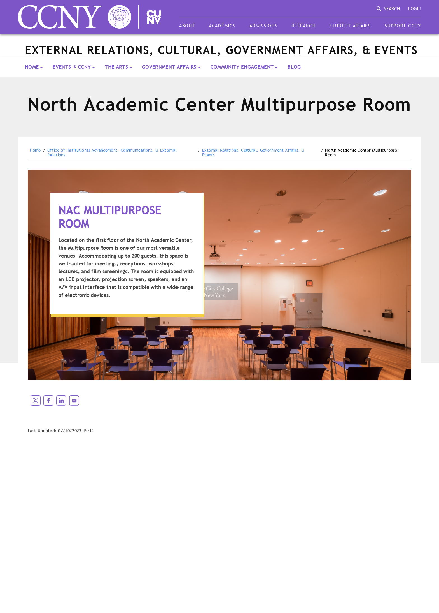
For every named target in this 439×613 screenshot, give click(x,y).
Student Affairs (350, 25)
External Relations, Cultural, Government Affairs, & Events (253, 153)
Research (303, 25)
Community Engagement (242, 67)
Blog (294, 67)
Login (414, 8)
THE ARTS (116, 67)
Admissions (263, 25)
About (187, 25)
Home (32, 67)
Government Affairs (169, 67)
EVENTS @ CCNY (72, 67)
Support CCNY (403, 25)
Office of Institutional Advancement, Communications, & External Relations (111, 153)
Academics (222, 25)
